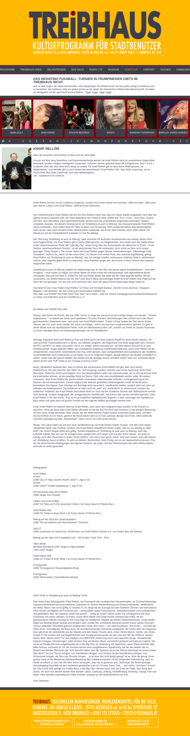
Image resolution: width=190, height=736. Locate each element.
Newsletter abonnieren (138, 722)
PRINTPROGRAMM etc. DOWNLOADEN (52, 722)
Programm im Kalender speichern (95, 722)
